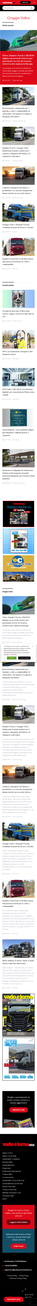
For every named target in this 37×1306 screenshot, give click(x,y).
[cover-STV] (18, 1059)
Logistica (17, 358)
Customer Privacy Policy (18, 1278)
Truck (16, 232)
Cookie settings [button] (24, 658)
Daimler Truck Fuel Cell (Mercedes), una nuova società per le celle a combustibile (17, 262)
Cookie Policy (24, 1276)
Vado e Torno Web (9, 1156)
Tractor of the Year (9, 1189)
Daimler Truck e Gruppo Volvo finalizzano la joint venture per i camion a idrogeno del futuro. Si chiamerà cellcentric (16, 152)
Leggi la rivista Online (18, 1222)
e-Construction (8, 1177)
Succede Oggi (18, 80)
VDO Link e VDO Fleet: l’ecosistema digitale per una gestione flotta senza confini (18, 392)
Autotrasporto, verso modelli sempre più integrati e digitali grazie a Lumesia (18, 432)
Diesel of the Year (8, 1186)
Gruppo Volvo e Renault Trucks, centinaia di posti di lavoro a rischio (17, 226)
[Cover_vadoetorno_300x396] (18, 1015)
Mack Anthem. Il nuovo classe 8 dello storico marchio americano (18, 962)
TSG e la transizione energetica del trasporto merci (17, 352)
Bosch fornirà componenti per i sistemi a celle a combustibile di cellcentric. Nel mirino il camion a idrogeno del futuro (17, 112)
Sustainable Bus (8, 1165)
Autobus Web (7, 1162)
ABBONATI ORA (19, 1110)
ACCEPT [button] (11, 658)
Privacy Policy (12, 1276)
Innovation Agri (8, 1196)
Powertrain (6, 1168)
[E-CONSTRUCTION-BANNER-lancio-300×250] (18, 568)
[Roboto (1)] (18, 514)
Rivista (16, 321)
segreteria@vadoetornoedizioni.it (17, 1270)
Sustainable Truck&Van (11, 1159)
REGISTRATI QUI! (13, 1299)
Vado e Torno (7, 1153)
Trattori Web (7, 1174)
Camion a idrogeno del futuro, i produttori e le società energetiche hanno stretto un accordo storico (17, 190)
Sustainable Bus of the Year (12, 1183)
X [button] (32, 646)
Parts (16, 121)
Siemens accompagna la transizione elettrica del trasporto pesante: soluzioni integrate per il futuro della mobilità (18, 474)
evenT (4, 1199)
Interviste (17, 483)
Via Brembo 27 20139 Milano (14, 1261)
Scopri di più (18, 1246)
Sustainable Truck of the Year (13, 1180)
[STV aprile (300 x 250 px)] (18, 541)
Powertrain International (11, 1171)
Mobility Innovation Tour (11, 1193)
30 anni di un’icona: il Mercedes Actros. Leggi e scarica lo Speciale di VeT (18, 314)
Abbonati (25, 2)
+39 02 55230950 (9, 1265)
